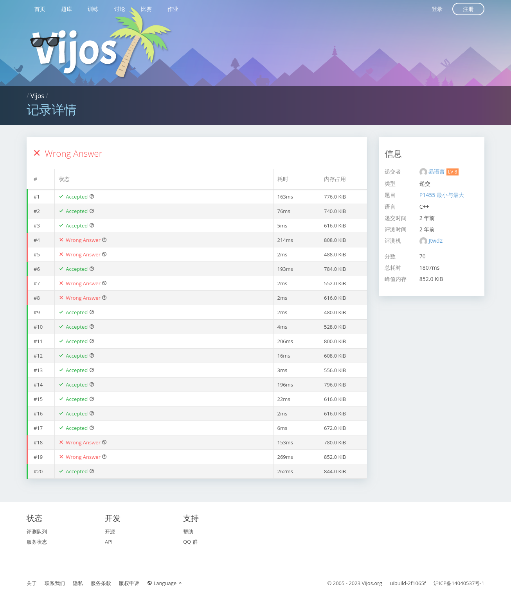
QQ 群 (190, 541)
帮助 (188, 531)
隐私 (78, 583)
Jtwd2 (435, 240)
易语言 (437, 171)
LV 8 (452, 171)
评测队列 (37, 531)
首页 (39, 9)
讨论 (119, 9)
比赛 (146, 9)
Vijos (37, 95)
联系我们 (55, 583)
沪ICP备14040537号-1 (459, 583)
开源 (110, 531)
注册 (468, 9)
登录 (437, 9)
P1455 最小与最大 (441, 195)
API (109, 541)
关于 (32, 583)
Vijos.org (372, 583)
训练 (93, 9)
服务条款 (101, 583)
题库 (66, 9)
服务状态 (37, 541)
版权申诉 (129, 583)
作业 (172, 9)
